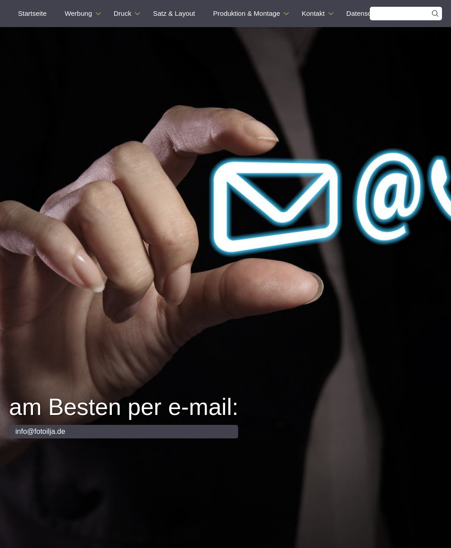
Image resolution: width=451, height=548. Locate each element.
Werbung (78, 13)
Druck (122, 13)
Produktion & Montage (246, 13)
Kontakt (313, 13)
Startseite (32, 13)
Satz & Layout (174, 13)
